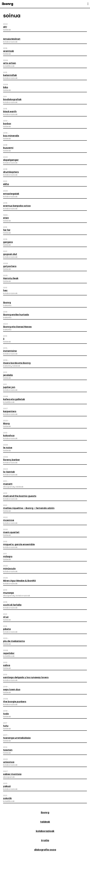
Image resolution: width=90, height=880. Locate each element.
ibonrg (7, 4)
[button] (87, 3)
